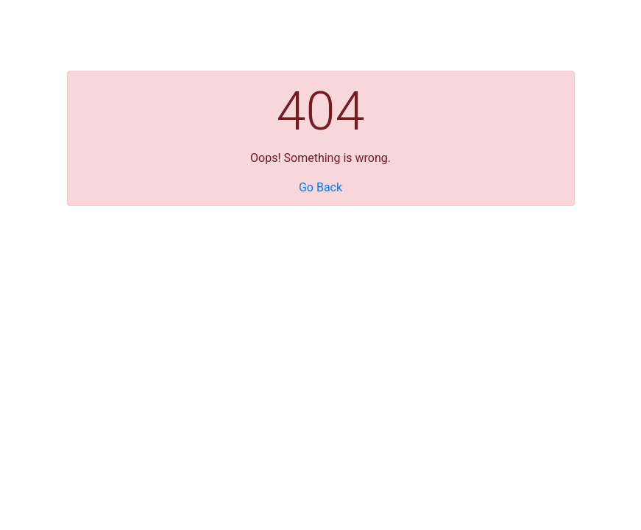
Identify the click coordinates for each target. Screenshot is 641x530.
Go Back (320, 187)
